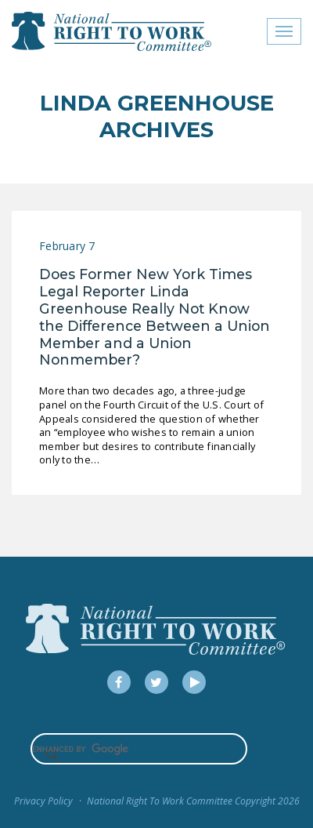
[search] (139, 748)
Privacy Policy (43, 801)
